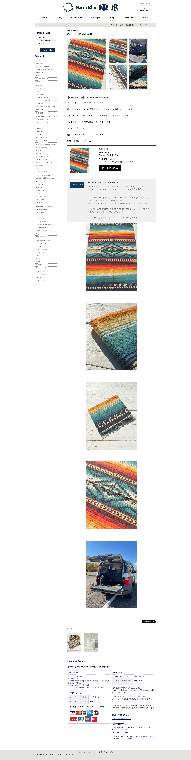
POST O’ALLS (41, 203)
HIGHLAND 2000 (42, 141)
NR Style (95, 17)
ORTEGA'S (40, 190)
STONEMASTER (42, 228)
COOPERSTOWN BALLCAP (46, 100)
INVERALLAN (41, 147)
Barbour (39, 76)
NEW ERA (40, 187)
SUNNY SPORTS (42, 231)
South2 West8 (41, 221)
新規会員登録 (130, 25)
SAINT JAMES (41, 209)
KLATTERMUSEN (43, 156)
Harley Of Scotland (43, 138)
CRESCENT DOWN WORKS (46, 107)
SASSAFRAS (41, 212)
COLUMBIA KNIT (43, 97)
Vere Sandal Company (44, 268)
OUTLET (39, 193)
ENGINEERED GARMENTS (46, 116)
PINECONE (40, 200)
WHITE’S (39, 277)
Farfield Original (42, 119)
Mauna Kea (40, 166)
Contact (146, 17)
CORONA (39, 104)
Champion (39, 94)
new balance (40, 184)
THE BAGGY (41, 237)
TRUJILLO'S (40, 256)
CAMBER (39, 85)
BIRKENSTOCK (42, 79)
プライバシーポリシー (85, 752)
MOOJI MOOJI (41, 172)
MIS (37, 169)
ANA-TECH (40, 63)
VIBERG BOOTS (42, 271)
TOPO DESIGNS (42, 249)
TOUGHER (40, 252)
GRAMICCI (40, 135)
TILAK (38, 246)
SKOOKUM (40, 218)
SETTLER (39, 215)
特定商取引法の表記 (106, 752)
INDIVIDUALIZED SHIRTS (46, 144)
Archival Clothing (42, 66)
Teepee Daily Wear (43, 234)
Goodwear (39, 131)
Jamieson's (40, 153)
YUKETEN (40, 280)
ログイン (122, 25)
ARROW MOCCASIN (44, 69)
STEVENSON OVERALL (45, 224)
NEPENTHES (41, 181)
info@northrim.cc (125, 730)
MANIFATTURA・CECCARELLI (48, 162)
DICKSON (39, 113)
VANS (38, 262)
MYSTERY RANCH (43, 175)
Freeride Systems (42, 122)
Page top (149, 621)
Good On (39, 128)
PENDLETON (41, 197)
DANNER (39, 110)
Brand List (76, 17)
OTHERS (39, 60)
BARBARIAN (41, 73)
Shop (59, 17)
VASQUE (39, 265)
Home (44, 17)
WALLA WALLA (42, 274)
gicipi (38, 125)
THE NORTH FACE (43, 240)
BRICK (38, 82)
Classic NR (128, 17)
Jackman (39, 150)
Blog (111, 17)
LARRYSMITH (41, 159)
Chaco (38, 91)
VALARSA (40, 259)
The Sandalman (41, 243)
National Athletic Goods (45, 178)
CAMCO (39, 88)
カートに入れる (110, 168)
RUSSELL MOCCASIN (44, 206)
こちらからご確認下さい (121, 719)
